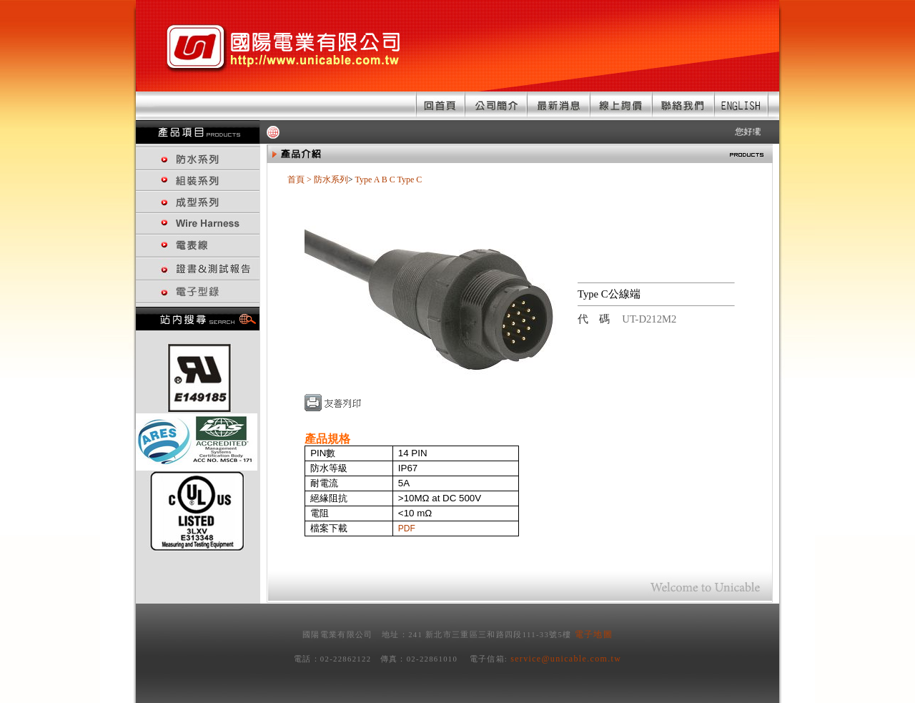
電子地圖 (594, 634)
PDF (406, 528)
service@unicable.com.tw (565, 659)
